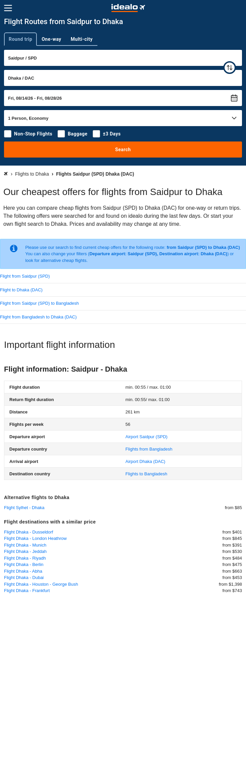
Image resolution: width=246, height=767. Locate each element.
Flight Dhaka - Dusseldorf (28, 532)
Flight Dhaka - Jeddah (25, 551)
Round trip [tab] (20, 39)
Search (123, 149)
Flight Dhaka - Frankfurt (27, 590)
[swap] (229, 67)
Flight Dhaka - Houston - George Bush (41, 584)
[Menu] (8, 8)
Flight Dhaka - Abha (23, 571)
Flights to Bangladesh (146, 473)
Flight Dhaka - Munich (25, 545)
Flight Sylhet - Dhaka (24, 507)
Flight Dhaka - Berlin (24, 564)
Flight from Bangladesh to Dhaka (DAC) (38, 316)
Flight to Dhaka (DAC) (21, 289)
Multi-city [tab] (82, 39)
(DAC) (145, 461)
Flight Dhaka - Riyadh (25, 558)
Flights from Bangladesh (149, 449)
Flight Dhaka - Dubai (24, 577)
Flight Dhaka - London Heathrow (35, 538)
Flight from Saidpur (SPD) (25, 276)
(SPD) (147, 436)
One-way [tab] (51, 39)
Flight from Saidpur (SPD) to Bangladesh (39, 303)
